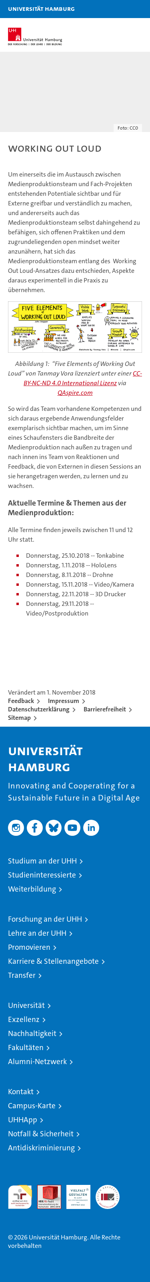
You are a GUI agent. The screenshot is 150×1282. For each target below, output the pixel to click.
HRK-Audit (74, 1193)
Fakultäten (26, 1047)
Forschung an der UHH (45, 919)
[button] (119, 9)
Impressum (63, 701)
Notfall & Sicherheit (41, 1134)
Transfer (22, 975)
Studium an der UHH (42, 861)
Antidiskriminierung (41, 1148)
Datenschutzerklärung (39, 709)
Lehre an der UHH (37, 933)
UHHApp (22, 1120)
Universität (26, 1005)
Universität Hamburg (41, 8)
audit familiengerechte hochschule (20, 1197)
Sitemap (19, 717)
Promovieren (29, 947)
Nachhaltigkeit (32, 1033)
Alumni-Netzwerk (37, 1061)
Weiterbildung (32, 889)
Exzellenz (24, 1019)
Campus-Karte (32, 1106)
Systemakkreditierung (108, 1189)
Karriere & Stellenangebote (53, 961)
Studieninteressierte (42, 875)
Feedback (21, 701)
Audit (44, 1189)
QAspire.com (75, 392)
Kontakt (21, 1092)
